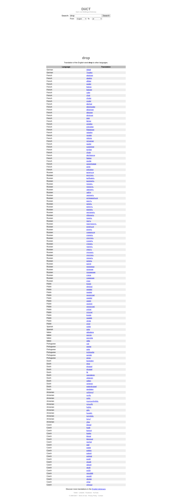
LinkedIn (81, 493)
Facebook (89, 493)
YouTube (95, 493)
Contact (100, 495)
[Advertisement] (86, 38)
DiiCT (86, 9)
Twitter (76, 493)
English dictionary (99, 489)
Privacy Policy (92, 495)
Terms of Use (83, 495)
